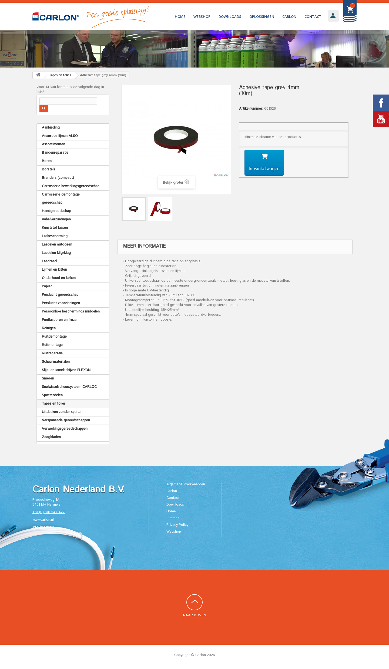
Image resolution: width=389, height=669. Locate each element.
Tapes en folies (54, 403)
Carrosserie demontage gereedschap (61, 198)
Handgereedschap (56, 211)
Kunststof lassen (55, 227)
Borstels (48, 169)
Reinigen (49, 328)
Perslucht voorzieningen (61, 303)
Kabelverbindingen (56, 219)
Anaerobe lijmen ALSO (60, 136)
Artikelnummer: (251, 108)
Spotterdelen (52, 395)
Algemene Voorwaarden (185, 484)
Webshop (201, 16)
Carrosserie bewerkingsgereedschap (70, 186)
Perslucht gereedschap (60, 294)
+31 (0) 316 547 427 (48, 512)
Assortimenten (53, 144)
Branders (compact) (58, 177)
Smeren (48, 378)
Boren (47, 161)
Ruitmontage (52, 345)
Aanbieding (51, 127)
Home (180, 16)
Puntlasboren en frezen (60, 319)
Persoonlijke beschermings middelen (71, 311)
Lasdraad (49, 261)
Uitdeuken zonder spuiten (62, 412)
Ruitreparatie (52, 353)
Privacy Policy (177, 524)
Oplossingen (261, 16)
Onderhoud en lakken (59, 278)
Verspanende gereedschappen (66, 420)
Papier (47, 286)
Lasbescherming (55, 236)
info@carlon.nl (43, 527)
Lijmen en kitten (54, 269)
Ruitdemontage (54, 336)
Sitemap (172, 518)
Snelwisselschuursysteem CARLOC (69, 386)
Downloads (230, 16)
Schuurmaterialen (56, 361)
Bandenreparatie (55, 152)
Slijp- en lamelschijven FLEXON (66, 370)
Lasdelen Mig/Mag (56, 253)
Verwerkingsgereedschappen (65, 428)
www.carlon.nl (43, 519)
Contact (312, 16)
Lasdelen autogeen (57, 244)
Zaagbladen (51, 437)
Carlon (289, 16)
